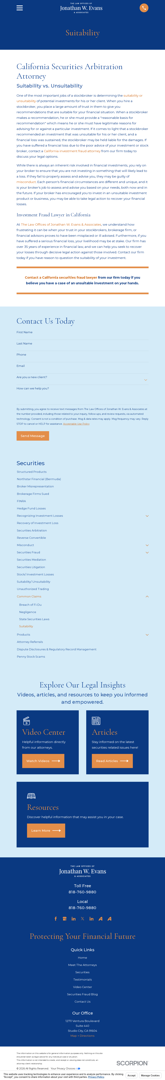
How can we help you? (33, 388)
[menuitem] (83, 472)
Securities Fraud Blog (82, 994)
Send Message (33, 436)
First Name (25, 332)
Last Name (24, 343)
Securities (82, 972)
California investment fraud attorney (72, 151)
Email (21, 366)
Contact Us (83, 1001)
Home (82, 957)
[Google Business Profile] (65, 919)
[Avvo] (100, 919)
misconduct (26, 182)
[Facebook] (56, 919)
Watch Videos (43, 761)
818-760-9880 (82, 892)
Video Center (82, 987)
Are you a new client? (32, 377)
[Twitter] (83, 919)
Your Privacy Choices (65, 1068)
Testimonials (82, 979)
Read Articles (112, 761)
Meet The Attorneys (82, 965)
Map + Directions (82, 1036)
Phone (21, 354)
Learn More (46, 830)
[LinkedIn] (74, 919)
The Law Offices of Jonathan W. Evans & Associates (61, 224)
